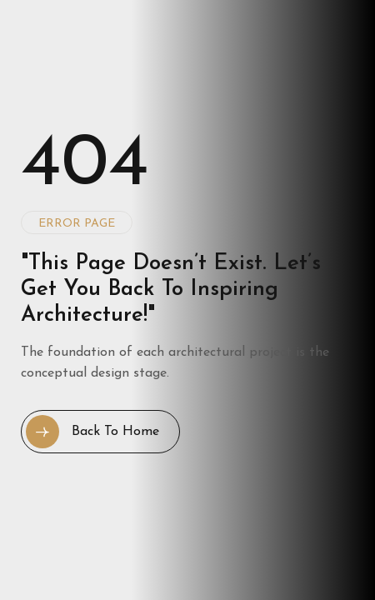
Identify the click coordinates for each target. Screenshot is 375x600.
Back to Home (92, 431)
